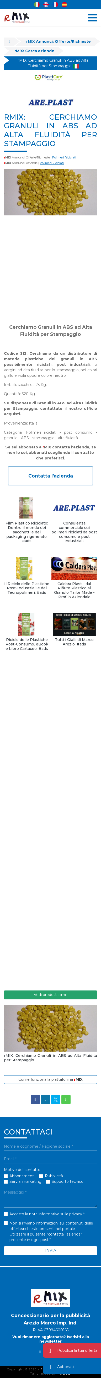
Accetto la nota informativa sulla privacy (45, 1214)
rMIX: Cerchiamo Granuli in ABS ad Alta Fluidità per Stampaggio (53, 63)
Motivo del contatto (22, 1169)
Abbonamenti (22, 1176)
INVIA (50, 1250)
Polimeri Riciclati (64, 157)
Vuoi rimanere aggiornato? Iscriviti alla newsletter (50, 1339)
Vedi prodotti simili (50, 994)
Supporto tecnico (67, 1181)
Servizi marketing (25, 1181)
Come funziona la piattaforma (50, 1079)
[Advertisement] (50, 269)
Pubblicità (54, 1176)
